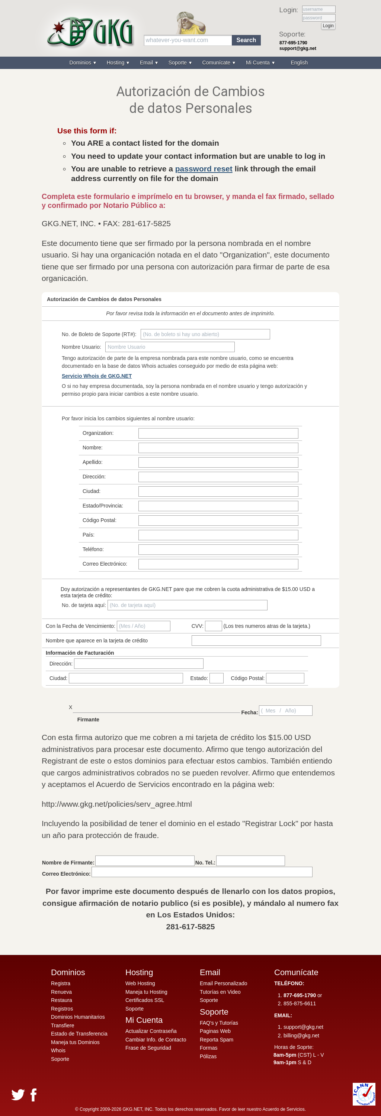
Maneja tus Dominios (75, 1042)
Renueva (61, 992)
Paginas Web (215, 1031)
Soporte (60, 1059)
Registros (62, 1009)
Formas (208, 1048)
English (299, 63)
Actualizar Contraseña (151, 1031)
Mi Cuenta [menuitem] (258, 63)
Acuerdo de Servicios (283, 1109)
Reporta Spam (216, 1040)
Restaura (61, 1000)
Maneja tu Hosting (146, 992)
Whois (58, 1050)
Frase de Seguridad (148, 1048)
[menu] (190, 63)
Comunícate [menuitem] (217, 63)
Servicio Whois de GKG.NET (97, 376)
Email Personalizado (223, 983)
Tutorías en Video (220, 992)
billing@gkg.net (301, 1035)
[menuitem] (298, 62)
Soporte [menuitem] (178, 63)
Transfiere (62, 1025)
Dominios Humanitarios (78, 1017)
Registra (60, 983)
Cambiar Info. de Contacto (155, 1040)
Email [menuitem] (147, 63)
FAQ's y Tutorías (219, 1023)
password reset (204, 168)
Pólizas (208, 1056)
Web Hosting (140, 983)
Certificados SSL (144, 1000)
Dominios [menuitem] (81, 63)
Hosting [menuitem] (116, 63)
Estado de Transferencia (79, 1034)
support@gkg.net (297, 48)
